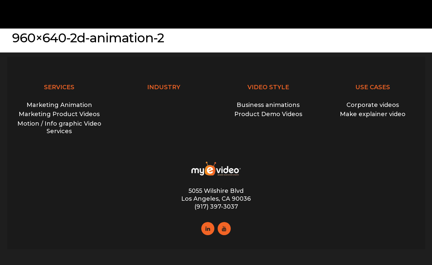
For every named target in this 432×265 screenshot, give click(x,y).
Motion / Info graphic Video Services (59, 127)
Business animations (268, 105)
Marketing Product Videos (59, 114)
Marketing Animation (59, 105)
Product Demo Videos (268, 114)
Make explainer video (372, 114)
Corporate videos (372, 105)
